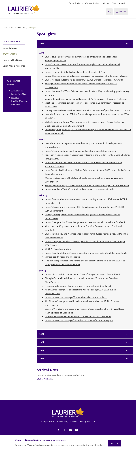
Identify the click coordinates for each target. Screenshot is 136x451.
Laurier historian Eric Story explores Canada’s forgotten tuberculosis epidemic (83, 274)
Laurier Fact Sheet (19, 94)
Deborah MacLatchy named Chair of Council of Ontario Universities (78, 316)
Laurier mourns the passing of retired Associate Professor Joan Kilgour (79, 320)
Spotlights (10, 54)
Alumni (106, 3)
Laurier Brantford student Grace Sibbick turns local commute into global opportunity (86, 252)
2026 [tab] (41, 44)
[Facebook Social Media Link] (65, 430)
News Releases (10, 48)
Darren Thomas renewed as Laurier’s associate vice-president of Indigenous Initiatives (86, 75)
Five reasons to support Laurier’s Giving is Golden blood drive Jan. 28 (78, 285)
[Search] (109, 11)
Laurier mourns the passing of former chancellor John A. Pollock (76, 297)
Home (5, 27)
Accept (114, 443)
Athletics (122, 3)
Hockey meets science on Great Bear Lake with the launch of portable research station (87, 110)
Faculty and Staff (87, 421)
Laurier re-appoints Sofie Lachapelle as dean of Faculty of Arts (75, 72)
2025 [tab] (41, 334)
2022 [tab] (41, 359)
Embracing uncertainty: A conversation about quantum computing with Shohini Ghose (87, 185)
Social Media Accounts (14, 65)
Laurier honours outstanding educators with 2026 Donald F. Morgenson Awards (84, 79)
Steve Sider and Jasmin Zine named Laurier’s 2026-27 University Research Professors (86, 98)
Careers (74, 421)
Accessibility (62, 421)
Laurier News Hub (18, 27)
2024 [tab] (41, 342)
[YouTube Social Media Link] (76, 430)
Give (114, 3)
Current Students (92, 3)
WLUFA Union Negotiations (58, 249)
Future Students (76, 3)
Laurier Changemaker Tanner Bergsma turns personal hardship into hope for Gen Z (85, 222)
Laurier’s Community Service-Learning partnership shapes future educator (81, 150)
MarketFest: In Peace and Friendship (62, 256)
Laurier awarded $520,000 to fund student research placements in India (79, 189)
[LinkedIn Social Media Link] (71, 430)
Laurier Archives (44, 378)
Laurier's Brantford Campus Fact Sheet (19, 101)
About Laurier (17, 90)
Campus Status (47, 421)
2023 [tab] (41, 350)
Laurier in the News (12, 59)
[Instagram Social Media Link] (59, 430)
